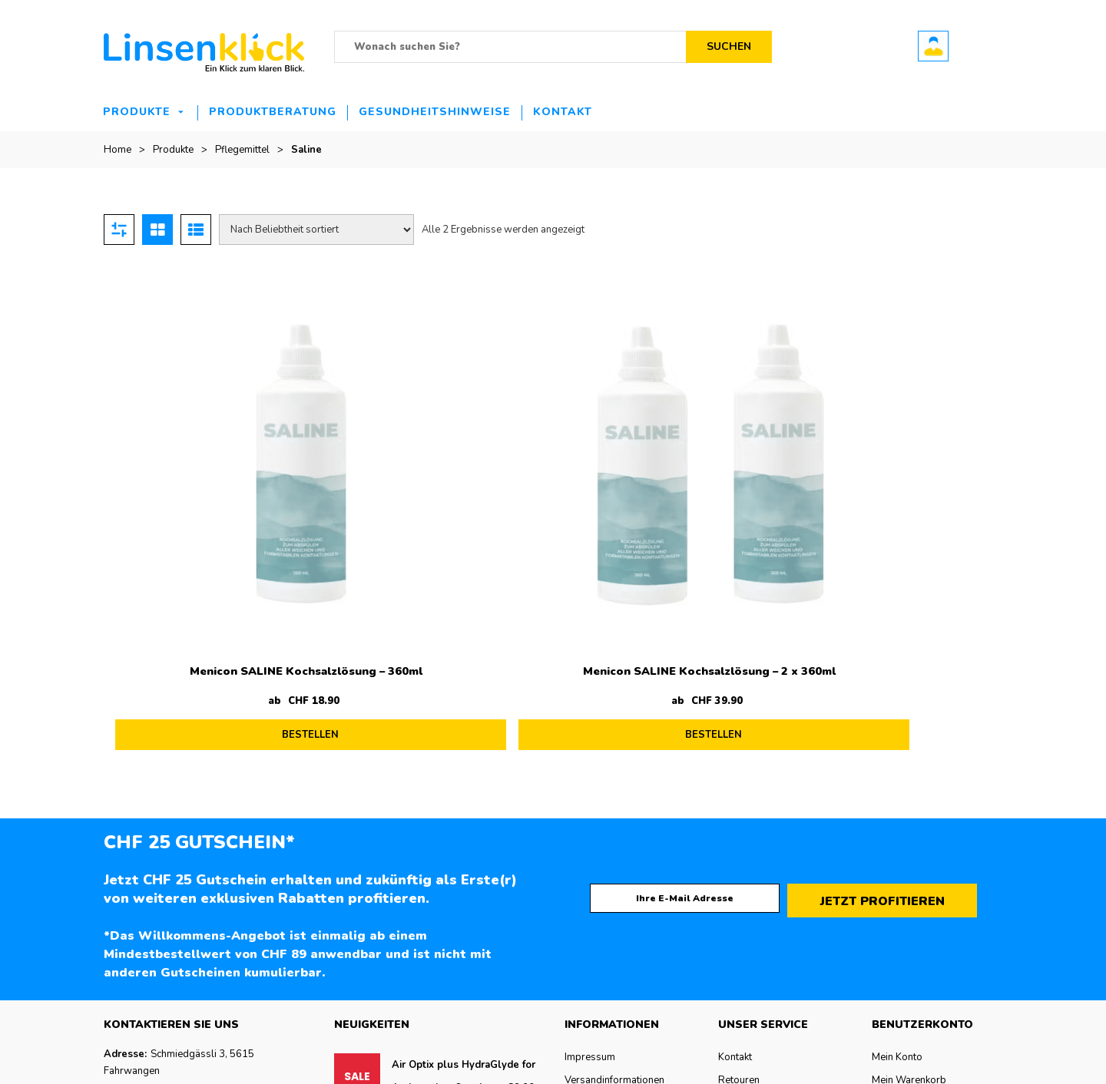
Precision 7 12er (431, 925)
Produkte (137, 111)
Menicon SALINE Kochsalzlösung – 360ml (216, 497)
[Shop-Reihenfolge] (316, 229)
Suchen (729, 46)
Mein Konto (897, 864)
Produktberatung (272, 111)
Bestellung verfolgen (919, 910)
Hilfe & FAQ (744, 933)
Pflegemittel (242, 150)
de (6, 1075)
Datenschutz (592, 910)
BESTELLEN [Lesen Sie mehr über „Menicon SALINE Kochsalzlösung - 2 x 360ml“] (445, 556)
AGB (575, 933)
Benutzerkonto (933, 46)
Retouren (739, 887)
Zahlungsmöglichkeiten (770, 910)
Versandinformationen (614, 887)
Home (117, 150)
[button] (553, 1075)
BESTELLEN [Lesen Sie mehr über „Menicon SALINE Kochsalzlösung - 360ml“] (221, 556)
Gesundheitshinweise (435, 111)
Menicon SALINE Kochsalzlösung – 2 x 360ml (441, 497)
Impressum (590, 864)
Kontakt (562, 111)
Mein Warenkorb (909, 887)
